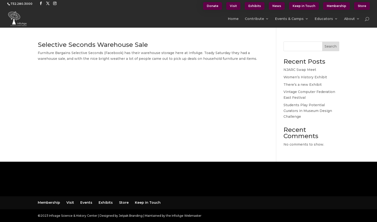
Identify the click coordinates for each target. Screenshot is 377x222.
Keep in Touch (304, 6)
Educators (324, 19)
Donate (212, 6)
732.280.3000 (21, 4)
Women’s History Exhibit (305, 77)
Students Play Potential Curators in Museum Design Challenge (307, 111)
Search (331, 46)
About (349, 19)
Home (233, 19)
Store (362, 6)
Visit (233, 6)
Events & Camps (289, 19)
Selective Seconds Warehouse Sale (93, 45)
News (276, 6)
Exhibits (254, 6)
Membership (336, 6)
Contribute (254, 19)
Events (86, 202)
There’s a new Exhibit (302, 84)
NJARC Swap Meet (299, 70)
